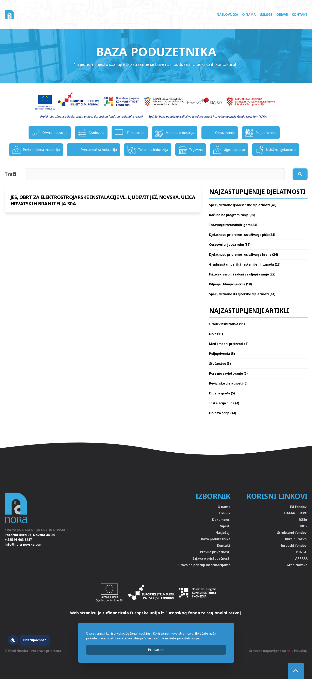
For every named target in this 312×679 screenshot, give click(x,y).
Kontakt (300, 14)
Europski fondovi (294, 545)
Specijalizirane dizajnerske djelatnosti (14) (242, 294)
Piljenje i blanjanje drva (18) (230, 284)
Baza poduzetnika (215, 539)
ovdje (195, 638)
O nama (249, 14)
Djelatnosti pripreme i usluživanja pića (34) (242, 234)
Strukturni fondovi (292, 532)
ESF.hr (303, 519)
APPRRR (301, 558)
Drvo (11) (216, 334)
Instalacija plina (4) (224, 403)
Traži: (11, 174)
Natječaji (222, 532)
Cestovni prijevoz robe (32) (229, 244)
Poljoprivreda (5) (222, 353)
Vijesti (225, 526)
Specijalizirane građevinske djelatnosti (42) (242, 205)
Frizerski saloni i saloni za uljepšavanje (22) (242, 274)
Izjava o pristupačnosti (211, 558)
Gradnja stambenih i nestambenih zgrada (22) (244, 264)
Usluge (266, 14)
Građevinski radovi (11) (227, 324)
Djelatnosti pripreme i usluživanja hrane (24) (243, 254)
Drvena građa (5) (222, 393)
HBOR (303, 526)
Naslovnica (227, 14)
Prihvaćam (156, 649)
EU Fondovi (299, 507)
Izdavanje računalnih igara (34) (233, 225)
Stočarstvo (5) (220, 363)
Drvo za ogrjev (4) (222, 413)
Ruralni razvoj (296, 539)
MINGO (301, 552)
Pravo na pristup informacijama (204, 565)
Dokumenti (221, 519)
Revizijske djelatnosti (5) (228, 383)
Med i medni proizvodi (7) (228, 344)
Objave (282, 14)
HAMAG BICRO (296, 513)
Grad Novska (297, 565)
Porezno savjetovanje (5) (228, 373)
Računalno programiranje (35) (232, 215)
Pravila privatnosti (215, 552)
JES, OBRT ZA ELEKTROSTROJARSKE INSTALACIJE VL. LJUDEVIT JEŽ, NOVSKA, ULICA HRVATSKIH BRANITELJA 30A (103, 200)
